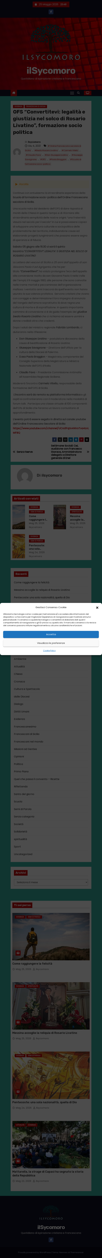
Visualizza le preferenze (51, 643)
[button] (97, 607)
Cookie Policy (49, 650)
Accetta (51, 634)
